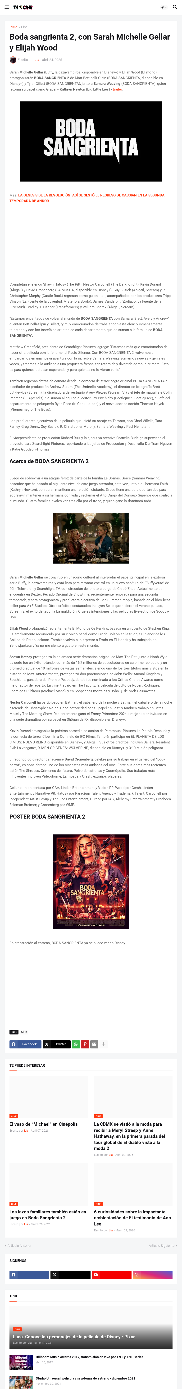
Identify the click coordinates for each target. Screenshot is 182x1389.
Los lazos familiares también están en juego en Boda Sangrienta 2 (47, 1215)
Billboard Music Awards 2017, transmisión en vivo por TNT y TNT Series (89, 1357)
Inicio (13, 27)
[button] (6, 7)
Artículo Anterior (20, 1246)
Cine (24, 27)
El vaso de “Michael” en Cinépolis (43, 1124)
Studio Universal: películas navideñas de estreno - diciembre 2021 (85, 1378)
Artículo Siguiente (161, 1246)
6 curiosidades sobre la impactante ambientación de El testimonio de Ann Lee (132, 1218)
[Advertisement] (91, 242)
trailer (117, 89)
